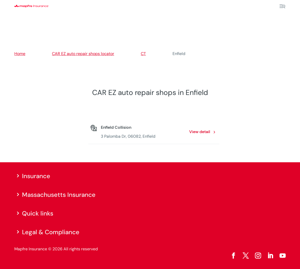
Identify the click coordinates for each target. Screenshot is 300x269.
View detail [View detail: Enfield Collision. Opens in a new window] (199, 131)
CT (143, 53)
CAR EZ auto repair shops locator (83, 53)
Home (19, 53)
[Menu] (282, 6)
